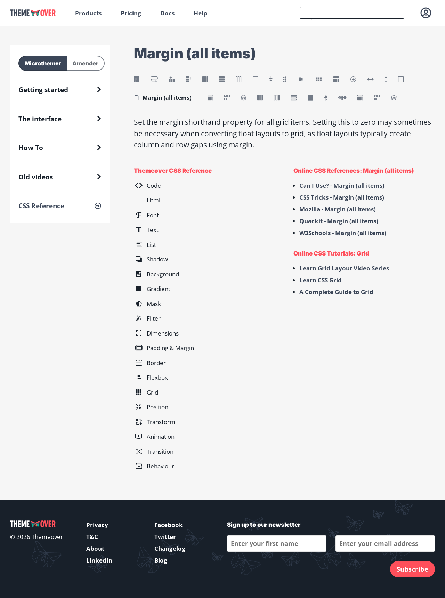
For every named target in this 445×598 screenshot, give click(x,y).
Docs (167, 13)
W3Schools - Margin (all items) (342, 233)
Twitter (165, 537)
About (95, 548)
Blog (160, 560)
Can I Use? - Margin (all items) (342, 185)
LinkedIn (99, 560)
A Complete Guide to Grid (336, 292)
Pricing (131, 13)
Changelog (169, 548)
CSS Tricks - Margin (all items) (341, 197)
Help (200, 13)
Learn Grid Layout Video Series (344, 268)
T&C (92, 537)
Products (88, 13)
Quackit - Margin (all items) (338, 221)
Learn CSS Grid (320, 280)
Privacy (97, 525)
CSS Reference (41, 205)
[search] (343, 13)
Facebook (168, 525)
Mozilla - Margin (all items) (337, 209)
